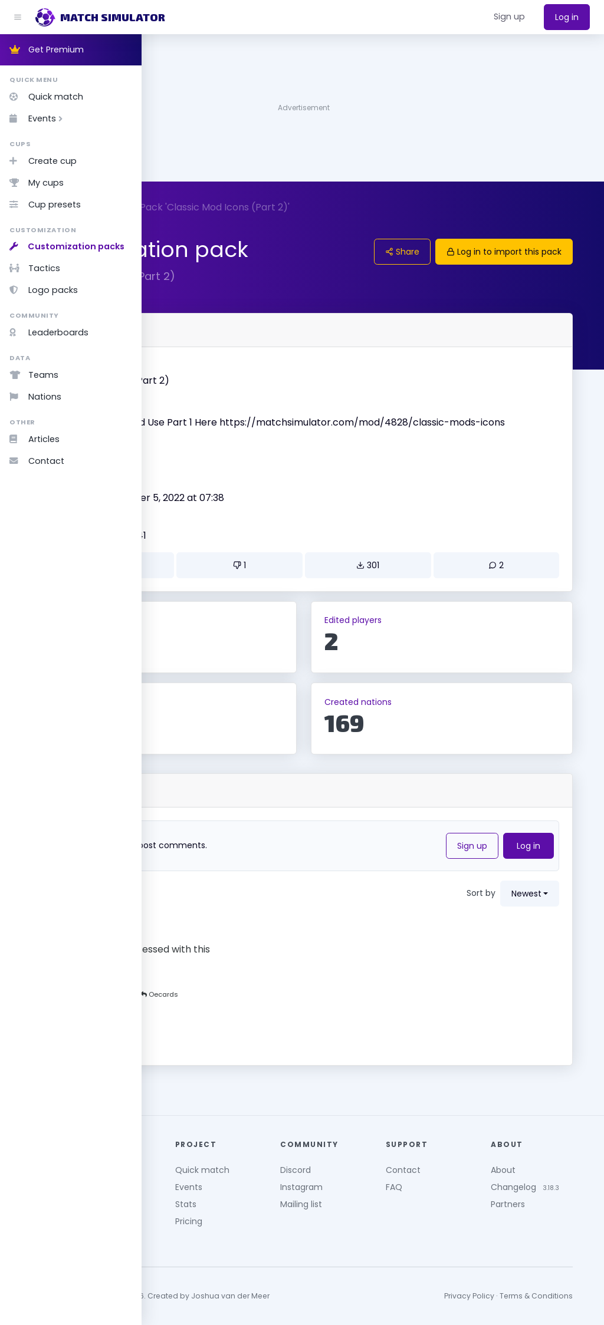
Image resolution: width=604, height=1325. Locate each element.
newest (543, 908)
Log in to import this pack (521, 252)
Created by (192, 498)
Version (184, 460)
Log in (567, 17)
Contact (36, 461)
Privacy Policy (486, 1290)
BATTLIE (187, 512)
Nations (35, 397)
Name (181, 367)
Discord (371, 1163)
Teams (33, 375)
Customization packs (66, 246)
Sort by (498, 907)
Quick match (46, 97)
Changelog (550, 1180)
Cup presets (45, 204)
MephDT (232, 1008)
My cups (36, 183)
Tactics (34, 268)
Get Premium (46, 49)
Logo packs (43, 290)
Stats (280, 1198)
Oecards (213, 935)
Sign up (489, 860)
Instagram (377, 1180)
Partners (545, 1210)
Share (419, 252)
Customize (180, 207)
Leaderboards (48, 332)
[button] (509, 17)
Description (192, 404)
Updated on (193, 536)
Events (38, 118)
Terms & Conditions (553, 1290)
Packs (233, 207)
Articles (34, 439)
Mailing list (377, 1198)
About (540, 1163)
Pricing (283, 1215)
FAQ (450, 1180)
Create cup (43, 161)
